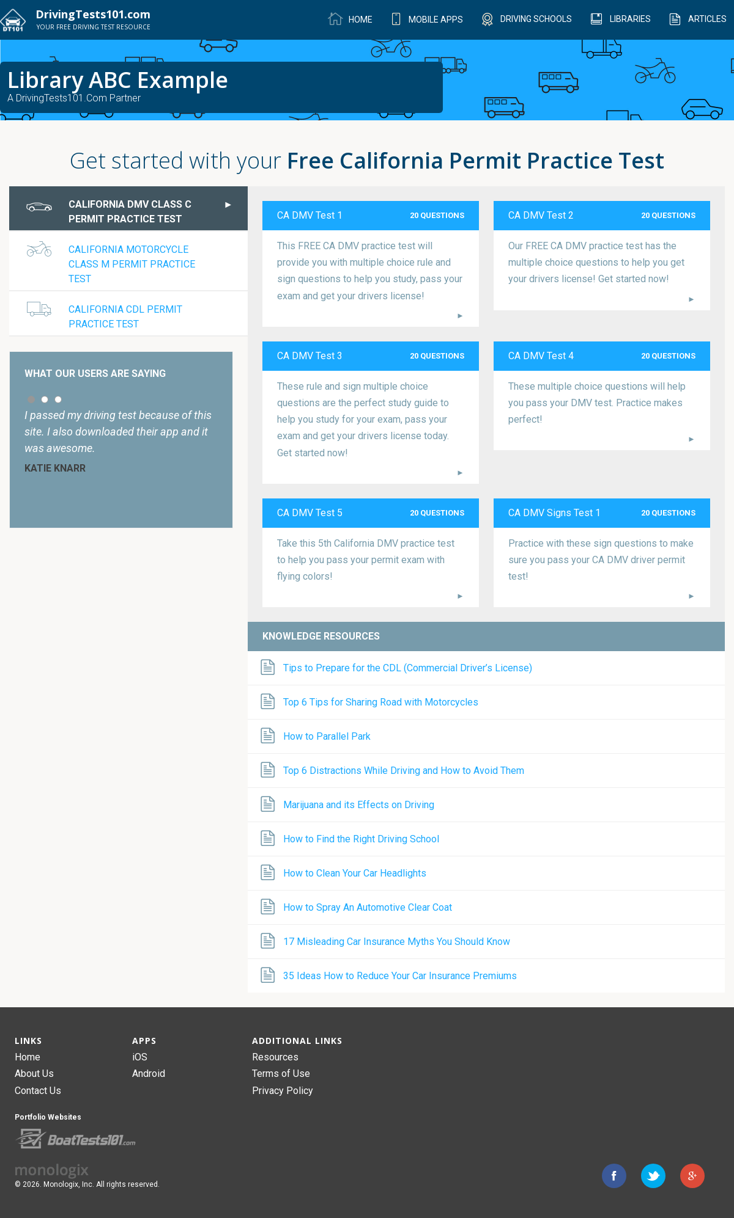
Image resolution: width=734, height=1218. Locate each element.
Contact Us (38, 1090)
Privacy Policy (282, 1090)
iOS (139, 1057)
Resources (275, 1057)
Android (148, 1073)
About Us (34, 1073)
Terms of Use (281, 1073)
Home (27, 1057)
